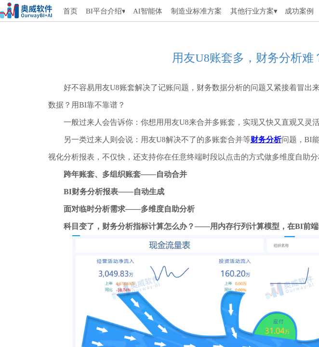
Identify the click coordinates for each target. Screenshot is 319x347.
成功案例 (299, 11)
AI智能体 (147, 11)
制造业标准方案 (196, 11)
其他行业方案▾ (254, 11)
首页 (70, 11)
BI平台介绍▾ (105, 11)
